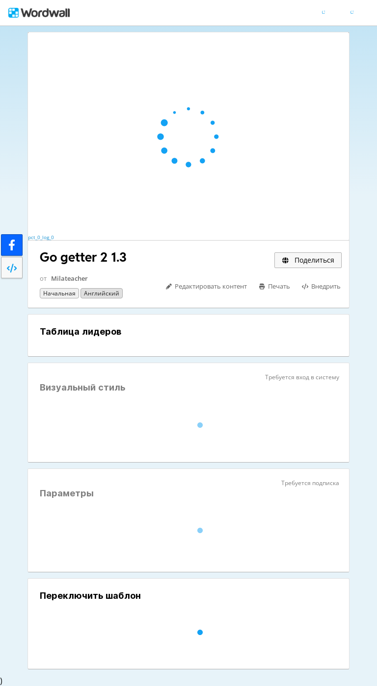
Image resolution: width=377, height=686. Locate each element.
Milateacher (69, 278)
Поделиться (308, 260)
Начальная (59, 293)
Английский (101, 293)
